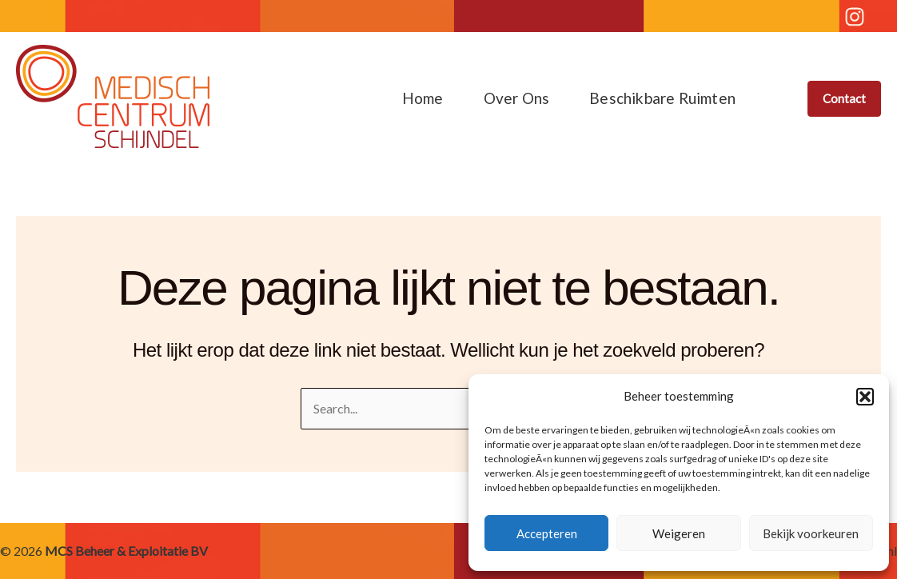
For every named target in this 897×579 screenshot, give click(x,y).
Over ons (517, 98)
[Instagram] (854, 16)
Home (423, 98)
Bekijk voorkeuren (811, 533)
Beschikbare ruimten (662, 98)
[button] (865, 397)
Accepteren (546, 533)
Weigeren (678, 533)
